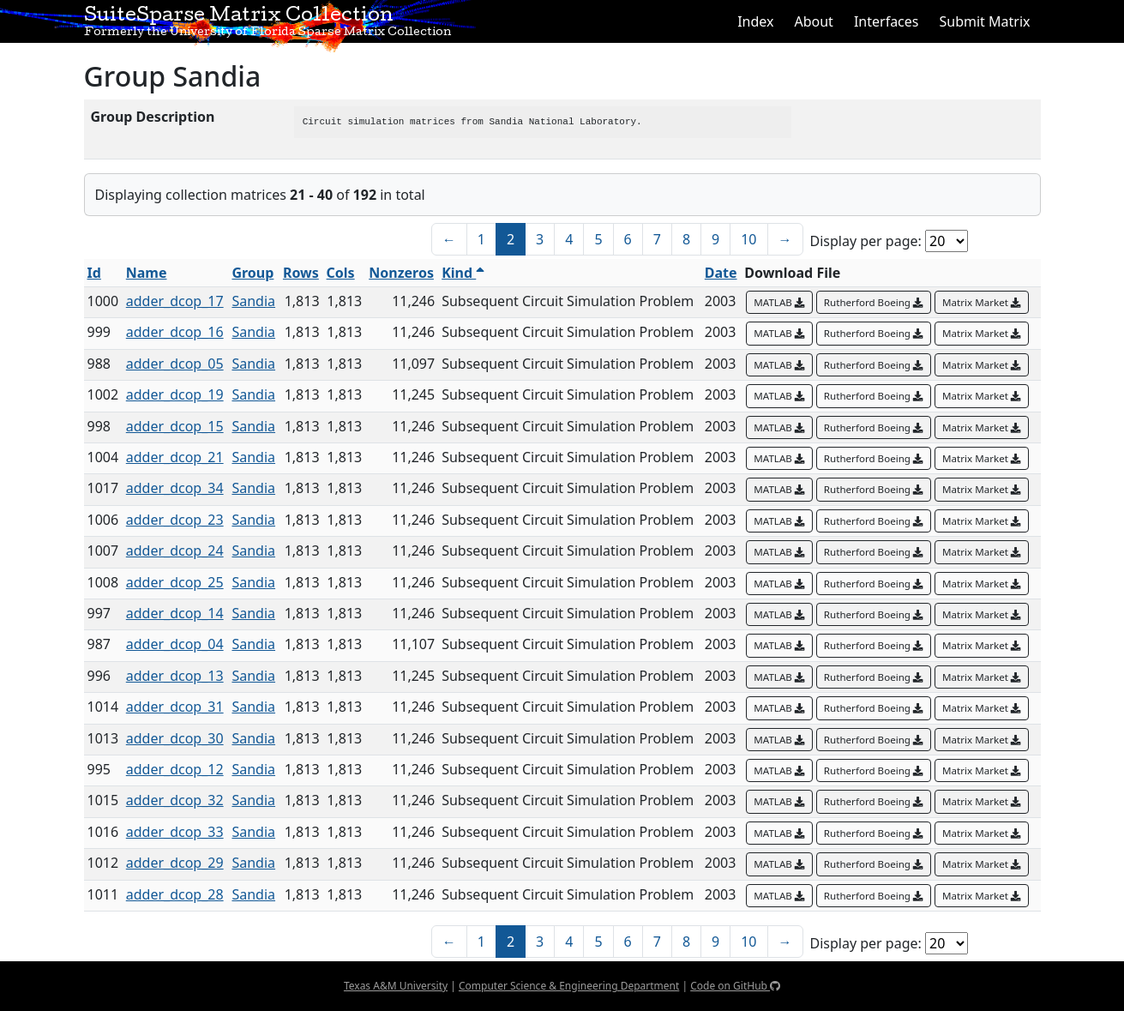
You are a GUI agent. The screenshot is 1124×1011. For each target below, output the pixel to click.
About (813, 21)
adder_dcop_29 (175, 862)
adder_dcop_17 (175, 301)
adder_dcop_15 (175, 426)
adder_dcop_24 (175, 550)
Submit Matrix (984, 21)
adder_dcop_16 (175, 331)
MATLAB (779, 302)
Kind (463, 272)
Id (94, 272)
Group (252, 272)
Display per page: (866, 241)
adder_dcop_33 (175, 831)
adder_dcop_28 (175, 894)
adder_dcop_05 (175, 363)
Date (721, 272)
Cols (341, 272)
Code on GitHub (735, 985)
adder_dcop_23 (175, 519)
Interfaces (886, 21)
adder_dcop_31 (175, 706)
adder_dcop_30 (175, 738)
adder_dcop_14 (175, 613)
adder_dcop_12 (175, 769)
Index (755, 21)
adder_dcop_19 (175, 394)
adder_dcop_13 (175, 675)
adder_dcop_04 (175, 644)
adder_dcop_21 (175, 457)
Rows (301, 272)
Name (146, 272)
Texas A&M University (396, 985)
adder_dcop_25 (175, 582)
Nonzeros (401, 272)
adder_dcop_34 (175, 487)
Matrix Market (981, 302)
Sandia (253, 301)
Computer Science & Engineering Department (569, 985)
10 (748, 239)
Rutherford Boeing (873, 302)
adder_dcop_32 (175, 800)
